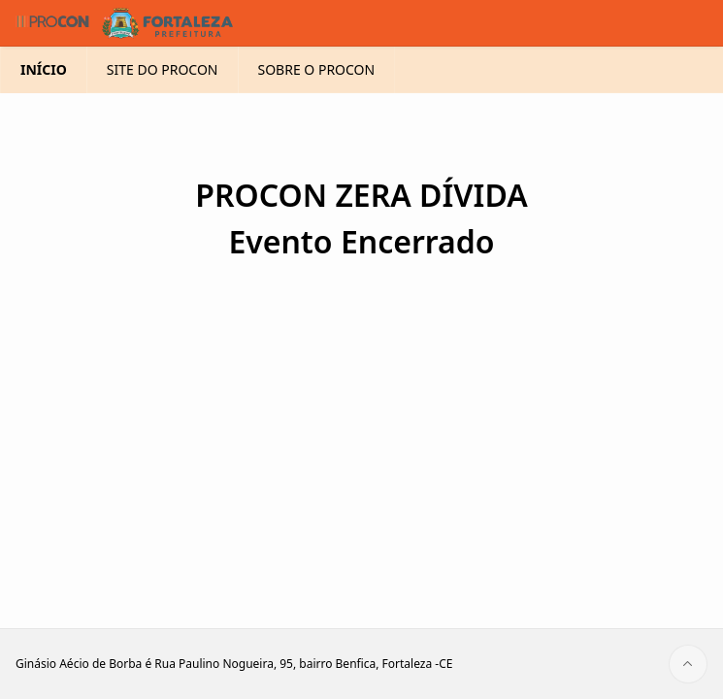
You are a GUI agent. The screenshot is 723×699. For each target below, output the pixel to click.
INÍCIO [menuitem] (43, 69)
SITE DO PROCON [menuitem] (162, 69)
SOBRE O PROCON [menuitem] (317, 69)
